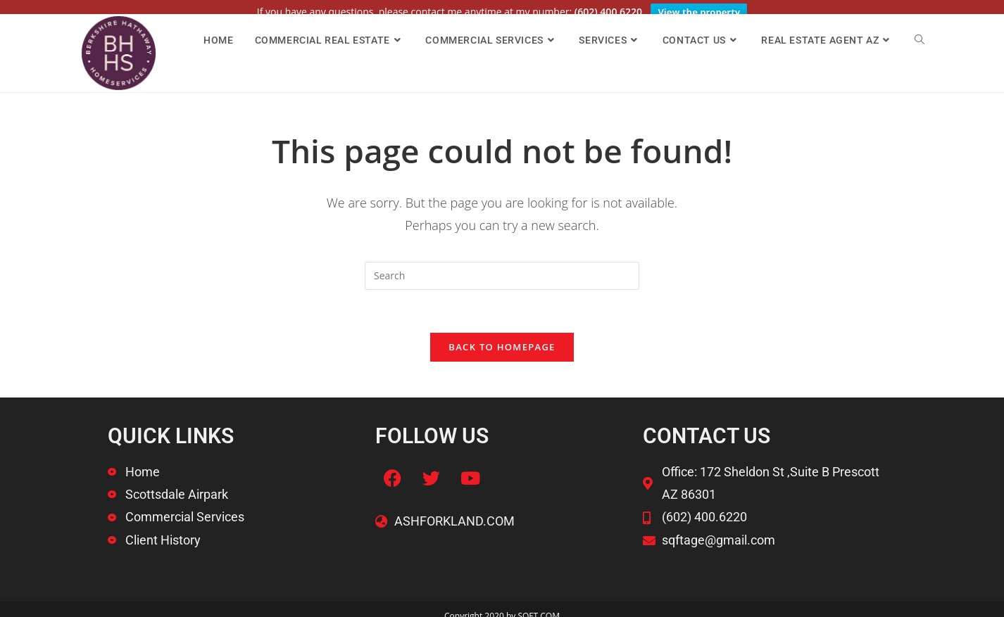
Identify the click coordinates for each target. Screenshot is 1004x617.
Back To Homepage (501, 337)
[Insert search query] (502, 266)
